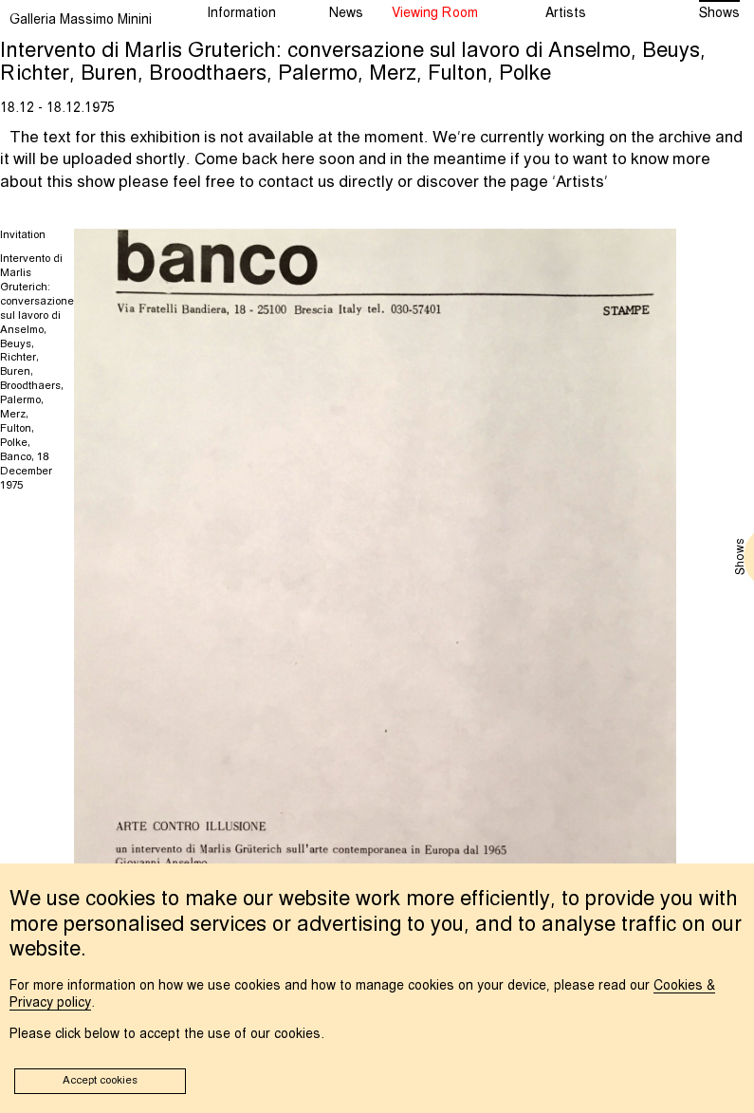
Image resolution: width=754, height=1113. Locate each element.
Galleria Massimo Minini (80, 20)
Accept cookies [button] (100, 1080)
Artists (580, 183)
